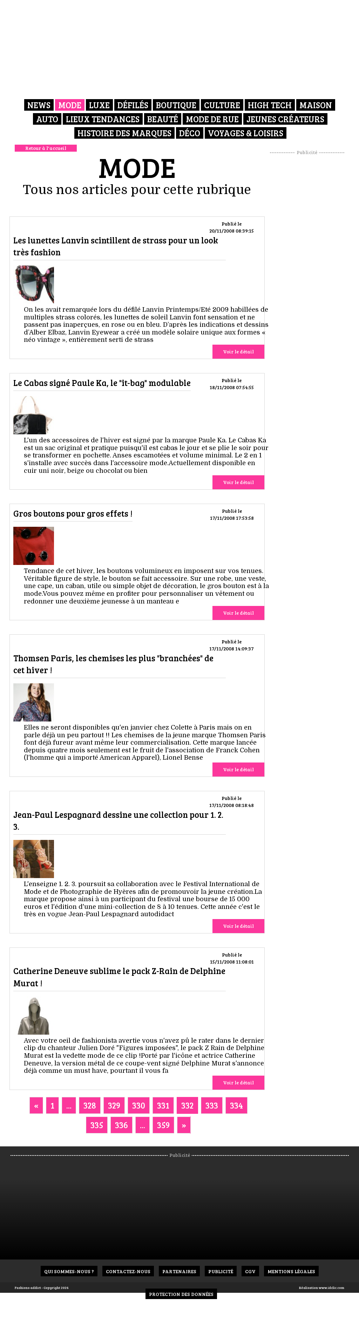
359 (163, 1125)
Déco (189, 133)
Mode (69, 105)
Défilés (132, 105)
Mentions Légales (291, 1271)
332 (187, 1105)
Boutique (176, 105)
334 (236, 1105)
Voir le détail (238, 351)
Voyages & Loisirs (245, 133)
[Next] (184, 1125)
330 (138, 1105)
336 (121, 1125)
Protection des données (181, 1294)
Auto (47, 119)
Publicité (220, 1271)
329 (114, 1105)
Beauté (162, 119)
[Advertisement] (314, 261)
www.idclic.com (331, 1287)
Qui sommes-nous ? (69, 1271)
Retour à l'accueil (45, 148)
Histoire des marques (124, 133)
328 (89, 1105)
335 (96, 1125)
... (69, 1105)
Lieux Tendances (103, 119)
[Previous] (36, 1105)
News (38, 105)
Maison (315, 105)
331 (163, 1105)
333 (211, 1105)
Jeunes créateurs (285, 119)
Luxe (99, 105)
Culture (222, 105)
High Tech (270, 105)
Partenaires (179, 1271)
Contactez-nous (128, 1271)
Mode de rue (212, 119)
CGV (250, 1271)
